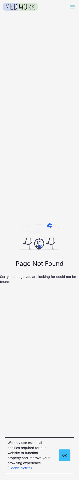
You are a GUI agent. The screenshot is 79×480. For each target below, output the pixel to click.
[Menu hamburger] (72, 7)
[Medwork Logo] (20, 6)
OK (64, 455)
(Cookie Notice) (20, 468)
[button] (72, 7)
